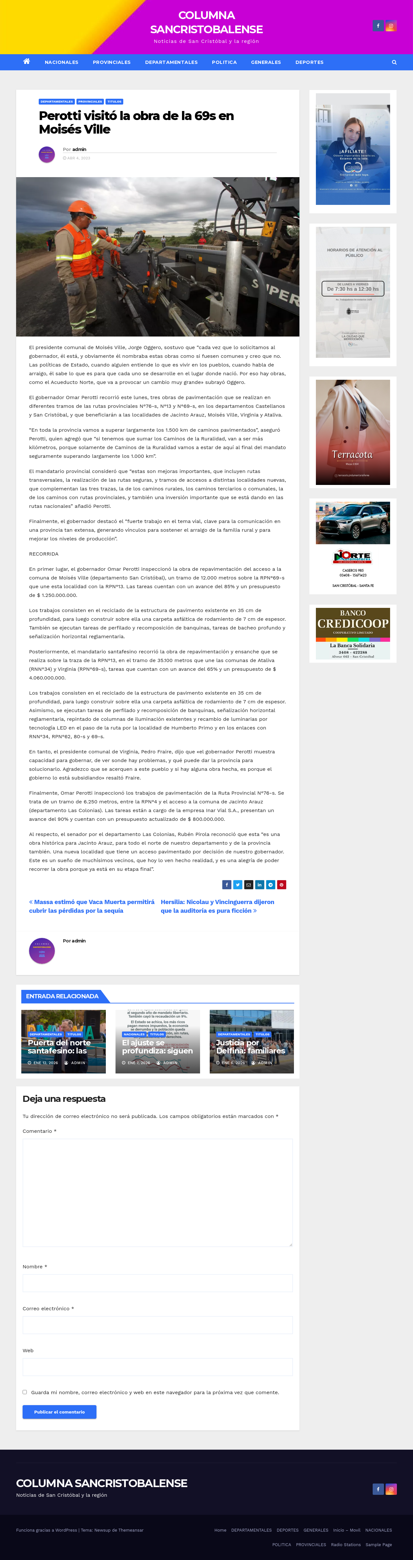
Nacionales (134, 1034)
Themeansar (131, 1530)
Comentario (40, 1131)
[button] (394, 62)
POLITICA (224, 62)
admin (79, 149)
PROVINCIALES (311, 1544)
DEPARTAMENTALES (171, 62)
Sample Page (379, 1544)
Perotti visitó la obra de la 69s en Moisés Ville (136, 122)
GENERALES (266, 62)
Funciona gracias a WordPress (47, 1530)
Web (28, 1350)
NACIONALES (62, 62)
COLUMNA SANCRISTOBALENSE (101, 1483)
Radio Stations (346, 1544)
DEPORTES (310, 62)
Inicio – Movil (346, 1530)
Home (221, 1530)
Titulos (114, 101)
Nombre (35, 1266)
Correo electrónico (48, 1308)
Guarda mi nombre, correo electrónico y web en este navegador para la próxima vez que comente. (155, 1392)
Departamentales (57, 101)
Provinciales (112, 62)
